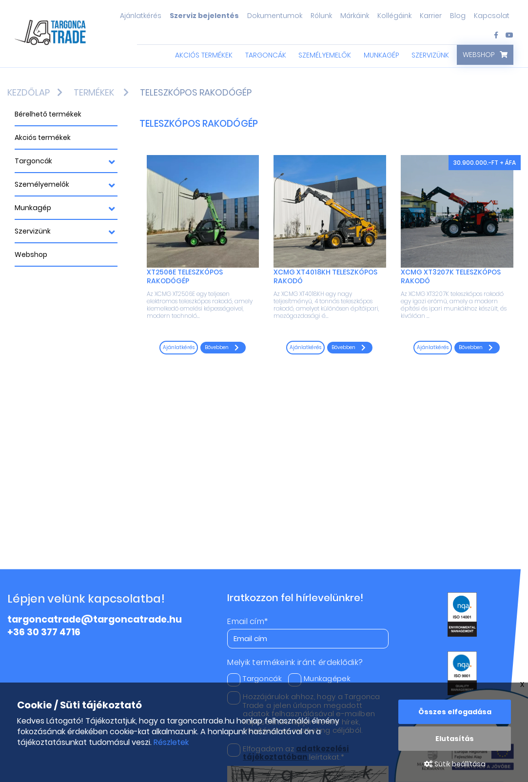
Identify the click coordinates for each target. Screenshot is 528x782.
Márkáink (354, 15)
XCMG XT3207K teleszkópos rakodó (451, 276)
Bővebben (222, 347)
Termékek (94, 92)
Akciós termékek (204, 55)
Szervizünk (430, 55)
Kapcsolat (491, 15)
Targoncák (265, 55)
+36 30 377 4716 (43, 632)
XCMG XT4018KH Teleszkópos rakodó (325, 276)
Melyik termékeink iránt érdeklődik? (295, 662)
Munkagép (381, 55)
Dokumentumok (274, 15)
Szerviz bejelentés (204, 15)
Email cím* (247, 621)
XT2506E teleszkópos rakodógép (185, 276)
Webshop (479, 54)
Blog (458, 15)
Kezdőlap (28, 92)
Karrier (431, 15)
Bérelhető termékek (48, 114)
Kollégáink (394, 15)
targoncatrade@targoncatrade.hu (94, 619)
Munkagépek (319, 678)
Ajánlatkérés (140, 15)
